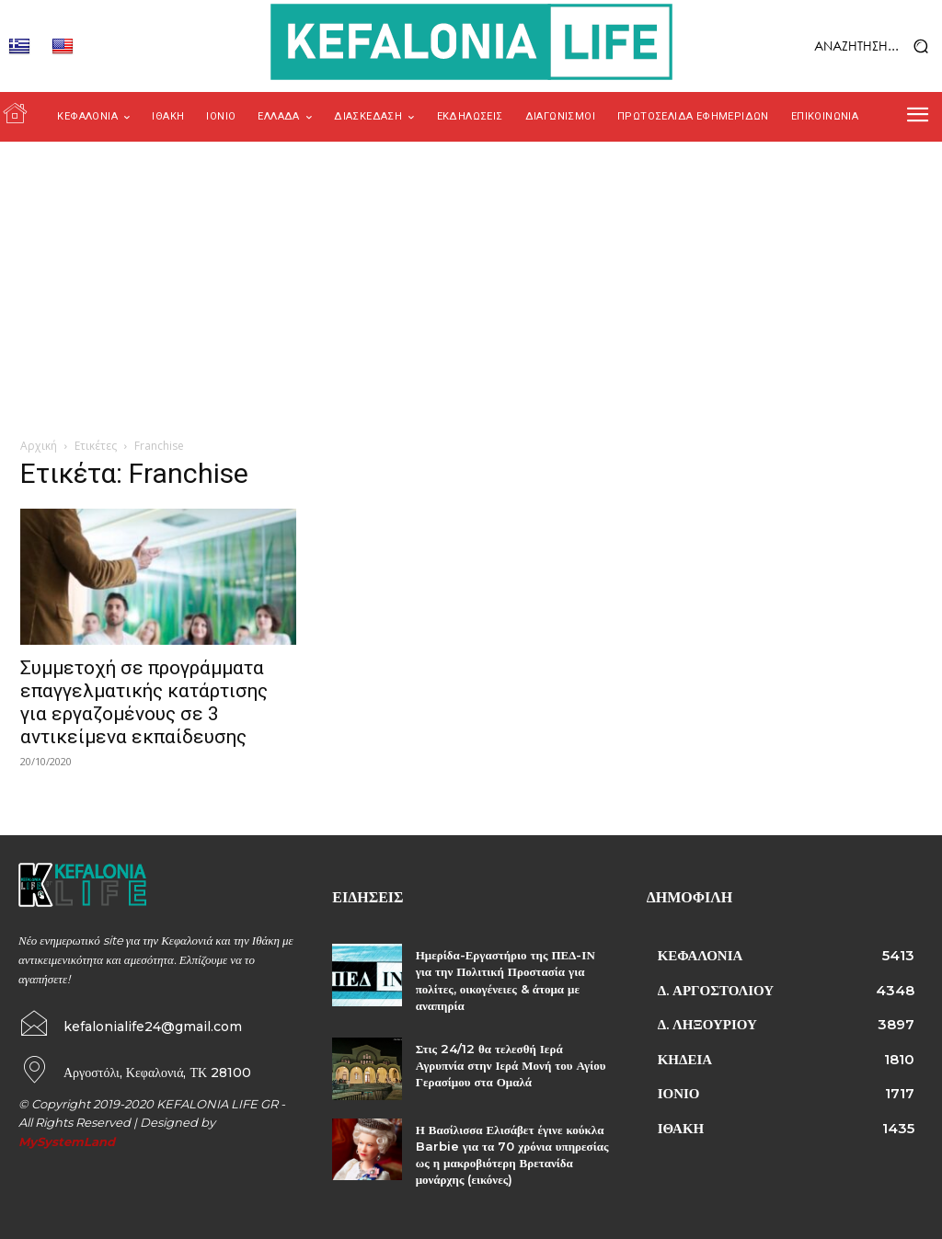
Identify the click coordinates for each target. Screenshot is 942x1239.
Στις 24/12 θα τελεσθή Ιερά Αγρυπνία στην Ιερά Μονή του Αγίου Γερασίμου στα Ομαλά (511, 1065)
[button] (838, 46)
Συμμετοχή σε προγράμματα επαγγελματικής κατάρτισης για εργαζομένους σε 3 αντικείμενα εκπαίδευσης (144, 702)
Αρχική (38, 445)
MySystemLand (66, 1139)
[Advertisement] (471, 279)
